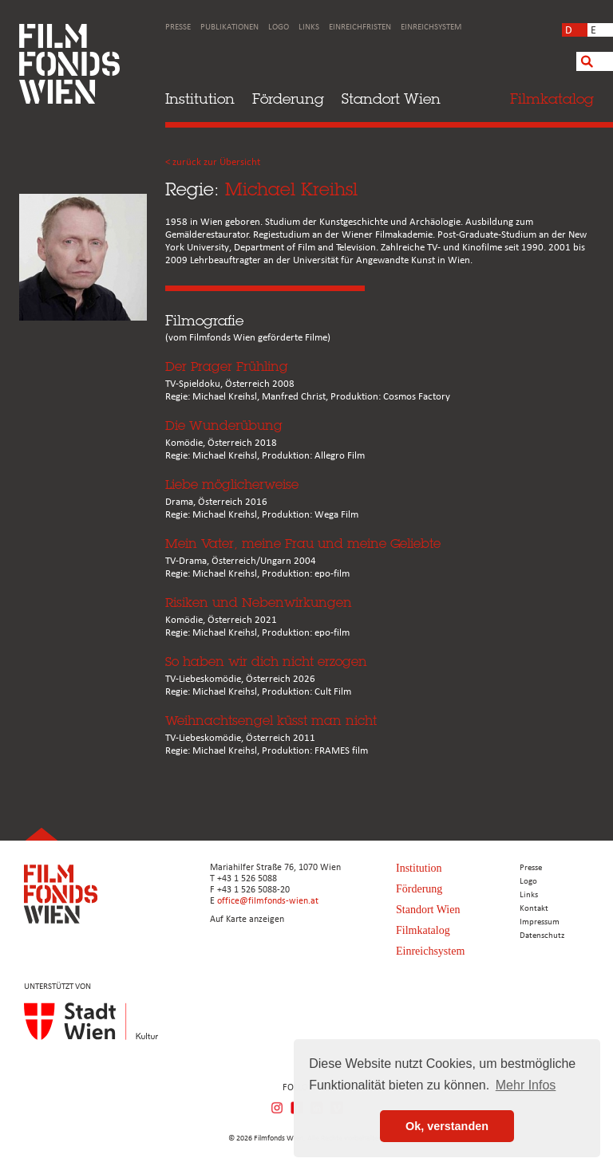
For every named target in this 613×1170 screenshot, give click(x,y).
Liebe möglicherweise (232, 484)
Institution (200, 98)
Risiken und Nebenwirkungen (258, 602)
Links (309, 27)
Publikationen (229, 27)
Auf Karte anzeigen (247, 919)
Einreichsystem (431, 27)
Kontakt (534, 908)
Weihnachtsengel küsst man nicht (271, 720)
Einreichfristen (360, 27)
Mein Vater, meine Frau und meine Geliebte (303, 543)
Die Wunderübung (224, 425)
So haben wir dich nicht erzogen (266, 661)
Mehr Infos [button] (526, 1085)
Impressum (540, 922)
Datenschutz (542, 936)
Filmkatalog (423, 930)
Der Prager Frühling (226, 366)
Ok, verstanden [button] (446, 1126)
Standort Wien (391, 98)
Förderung (288, 98)
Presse (178, 27)
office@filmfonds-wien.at (267, 901)
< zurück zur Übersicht (212, 162)
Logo (278, 27)
